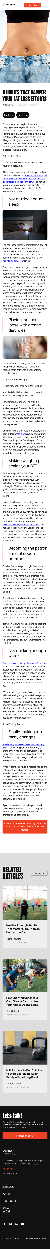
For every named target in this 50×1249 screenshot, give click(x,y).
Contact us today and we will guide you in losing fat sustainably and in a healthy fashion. (24, 826)
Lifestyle (23, 115)
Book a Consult (32, 5)
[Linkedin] (17, 1224)
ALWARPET (8, 1186)
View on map (8, 1169)
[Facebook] (5, 1224)
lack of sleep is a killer (13, 260)
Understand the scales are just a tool (21, 524)
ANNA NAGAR (6, 1209)
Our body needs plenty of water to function (24, 663)
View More (39, 873)
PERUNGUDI (9, 1200)
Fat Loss (9, 115)
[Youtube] (23, 1224)
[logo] (9, 5)
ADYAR (6, 1193)
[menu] (45, 5)
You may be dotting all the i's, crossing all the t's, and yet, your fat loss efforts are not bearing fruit (25, 178)
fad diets (21, 433)
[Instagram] (11, 1224)
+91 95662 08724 (10, 1173)
